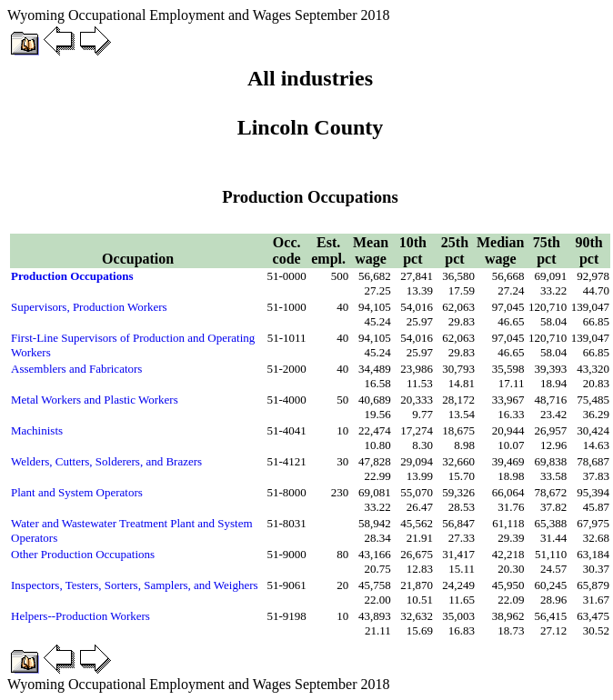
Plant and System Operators (77, 492)
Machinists (37, 430)
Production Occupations (72, 276)
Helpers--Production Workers (80, 616)
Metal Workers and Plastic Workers (94, 399)
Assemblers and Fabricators (76, 368)
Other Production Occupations (83, 554)
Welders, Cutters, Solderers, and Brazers (106, 461)
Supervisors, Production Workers (89, 307)
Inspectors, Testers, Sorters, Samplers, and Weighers (134, 585)
